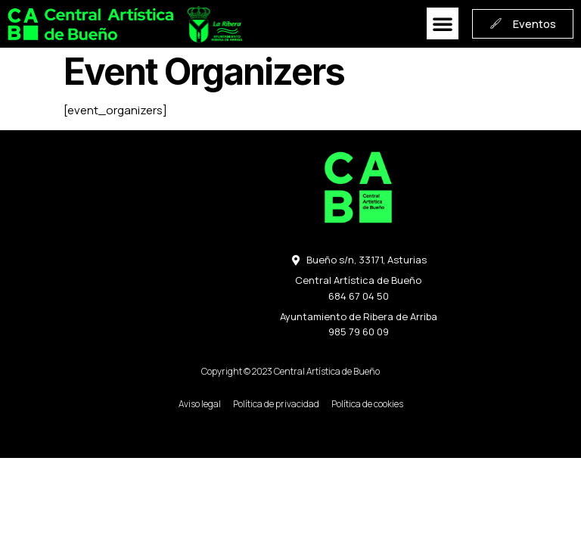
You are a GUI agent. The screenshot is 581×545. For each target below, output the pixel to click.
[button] (439, 24)
